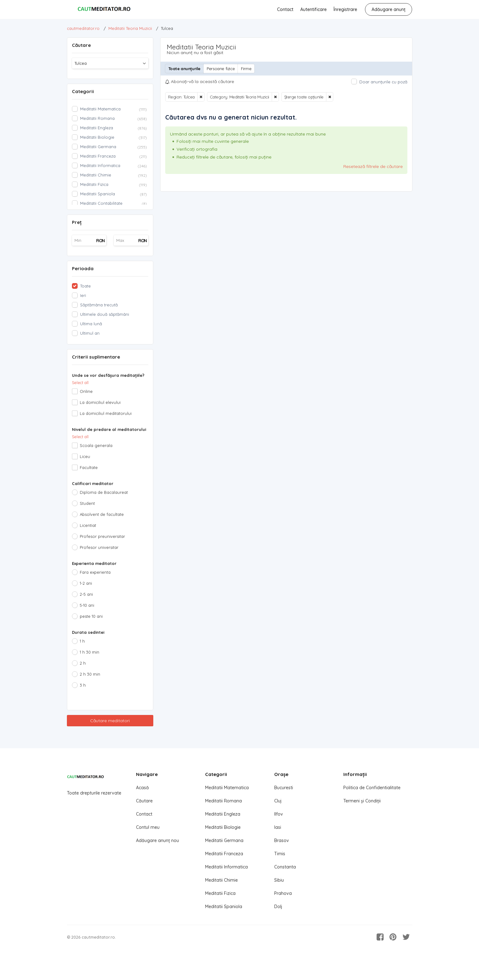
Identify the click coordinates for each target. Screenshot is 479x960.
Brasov (281, 840)
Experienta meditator (94, 563)
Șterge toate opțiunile (304, 96)
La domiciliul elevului (100, 402)
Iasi (277, 827)
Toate (85, 285)
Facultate (89, 467)
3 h (83, 685)
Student (87, 503)
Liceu (85, 456)
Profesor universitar (99, 547)
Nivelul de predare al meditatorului (109, 429)
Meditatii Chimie (221, 880)
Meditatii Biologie (223, 827)
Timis (279, 854)
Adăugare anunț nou (157, 840)
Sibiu (279, 880)
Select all (80, 382)
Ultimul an (90, 333)
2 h (83, 663)
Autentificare (313, 9)
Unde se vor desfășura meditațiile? (108, 375)
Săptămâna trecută (99, 304)
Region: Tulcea (181, 96)
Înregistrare (345, 9)
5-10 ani (87, 605)
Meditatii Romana (223, 801)
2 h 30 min (90, 674)
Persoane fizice (221, 68)
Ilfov (278, 814)
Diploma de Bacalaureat (104, 492)
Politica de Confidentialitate (371, 787)
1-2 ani (86, 583)
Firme (246, 68)
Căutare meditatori (110, 720)
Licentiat (88, 525)
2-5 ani (86, 594)
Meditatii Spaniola (223, 906)
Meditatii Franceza (224, 854)
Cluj (277, 801)
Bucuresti (283, 787)
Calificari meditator (92, 483)
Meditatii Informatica (226, 867)
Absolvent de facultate (102, 514)
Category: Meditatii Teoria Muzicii (239, 96)
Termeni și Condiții (362, 801)
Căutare (144, 801)
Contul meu (148, 827)
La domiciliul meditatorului (106, 413)
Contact (285, 9)
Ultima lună (91, 323)
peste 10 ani (91, 616)
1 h (82, 641)
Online (86, 391)
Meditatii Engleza (222, 814)
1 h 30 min (89, 652)
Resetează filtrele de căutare (373, 166)
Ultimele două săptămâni (104, 314)
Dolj (278, 906)
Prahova (283, 893)
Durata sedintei (88, 632)
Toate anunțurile (184, 68)
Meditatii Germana (224, 840)
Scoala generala (96, 445)
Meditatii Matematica (227, 787)
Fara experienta (95, 572)
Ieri (83, 295)
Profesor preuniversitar (102, 536)
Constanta (285, 867)
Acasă (142, 787)
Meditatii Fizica (220, 893)
